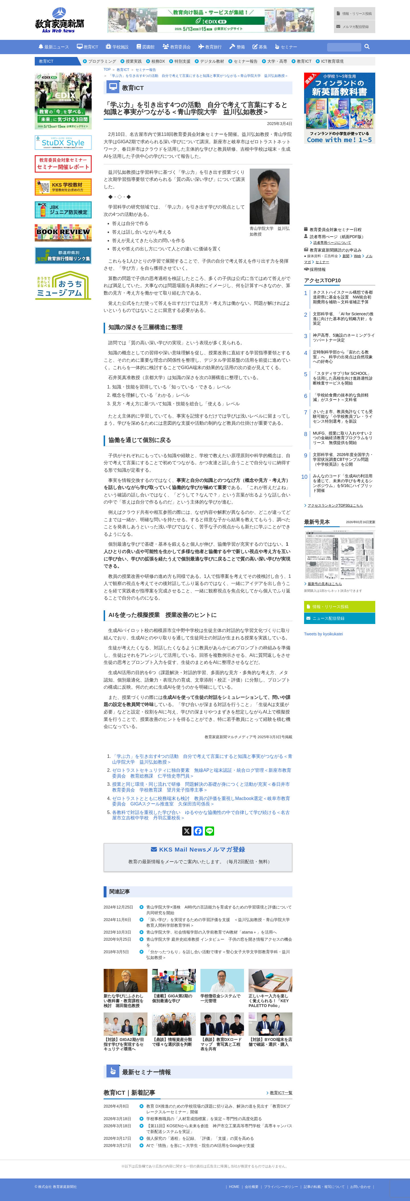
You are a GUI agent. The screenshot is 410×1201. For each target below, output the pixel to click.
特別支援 (182, 61)
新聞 (346, 256)
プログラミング (102, 61)
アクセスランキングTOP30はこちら (335, 506)
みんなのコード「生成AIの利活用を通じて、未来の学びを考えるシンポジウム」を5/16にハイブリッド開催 (343, 483)
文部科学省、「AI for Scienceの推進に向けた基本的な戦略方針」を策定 (343, 319)
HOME (234, 1187)
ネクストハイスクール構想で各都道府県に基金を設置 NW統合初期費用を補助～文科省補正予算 (343, 297)
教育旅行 (210, 46)
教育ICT (87, 46)
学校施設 (117, 46)
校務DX (158, 61)
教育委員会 (177, 46)
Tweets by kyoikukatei (323, 634)
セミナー (286, 46)
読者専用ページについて (332, 242)
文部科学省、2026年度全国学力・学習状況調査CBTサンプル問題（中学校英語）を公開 (343, 459)
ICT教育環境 (332, 61)
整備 (237, 46)
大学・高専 (277, 61)
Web (357, 256)
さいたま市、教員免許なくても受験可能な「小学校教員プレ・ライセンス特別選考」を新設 (343, 416)
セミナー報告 (246, 61)
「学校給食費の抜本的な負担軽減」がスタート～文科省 (341, 397)
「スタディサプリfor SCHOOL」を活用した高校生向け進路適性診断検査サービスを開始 (343, 378)
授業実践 (134, 61)
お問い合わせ (360, 1187)
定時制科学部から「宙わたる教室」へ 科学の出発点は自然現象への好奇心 (343, 357)
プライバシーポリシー (281, 1187)
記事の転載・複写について (324, 1187)
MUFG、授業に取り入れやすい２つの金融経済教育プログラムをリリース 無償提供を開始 (343, 438)
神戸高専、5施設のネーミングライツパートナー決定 (344, 337)
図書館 (146, 46)
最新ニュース (54, 46)
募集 (260, 46)
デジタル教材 (212, 61)
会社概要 (252, 1187)
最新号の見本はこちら (325, 584)
